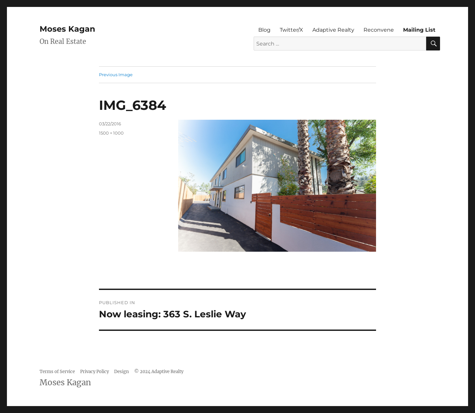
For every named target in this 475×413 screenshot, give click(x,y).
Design (121, 371)
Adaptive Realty (333, 30)
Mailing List (419, 30)
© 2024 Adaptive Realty (158, 371)
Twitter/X (291, 30)
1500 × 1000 (111, 133)
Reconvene (379, 30)
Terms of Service (57, 371)
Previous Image (116, 74)
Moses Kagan (67, 29)
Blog (264, 30)
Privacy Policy (94, 371)
